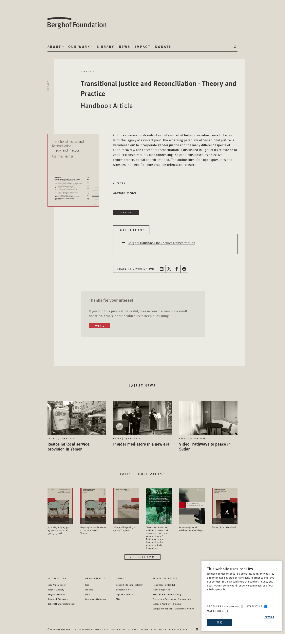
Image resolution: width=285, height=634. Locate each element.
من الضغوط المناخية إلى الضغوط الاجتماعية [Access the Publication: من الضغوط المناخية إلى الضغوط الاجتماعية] (124, 529)
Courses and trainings (95, 599)
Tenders (89, 589)
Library (105, 46)
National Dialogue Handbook (61, 603)
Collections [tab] (131, 229)
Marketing (215, 611)
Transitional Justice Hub (164, 584)
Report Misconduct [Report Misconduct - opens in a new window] (153, 629)
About (54, 46)
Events (88, 594)
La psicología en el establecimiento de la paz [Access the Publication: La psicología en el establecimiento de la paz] (191, 529)
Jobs (87, 584)
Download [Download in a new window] (126, 212)
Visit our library (142, 556)
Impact (142, 46)
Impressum (118, 629)
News (124, 46)
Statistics (254, 606)
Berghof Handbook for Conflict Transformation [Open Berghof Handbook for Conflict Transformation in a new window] (161, 242)
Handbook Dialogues (57, 599)
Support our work (124, 589)
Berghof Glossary (56, 589)
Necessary (223, 606)
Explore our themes (125, 594)
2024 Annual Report (57, 584)
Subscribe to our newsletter (129, 584)
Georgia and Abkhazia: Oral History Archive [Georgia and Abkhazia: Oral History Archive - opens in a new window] (173, 608)
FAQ (118, 599)
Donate (163, 46)
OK (219, 622)
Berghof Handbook (57, 594)
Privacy (133, 629)
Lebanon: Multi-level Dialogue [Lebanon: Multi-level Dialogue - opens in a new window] (167, 603)
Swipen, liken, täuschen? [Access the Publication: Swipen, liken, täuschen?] (224, 527)
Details (269, 617)
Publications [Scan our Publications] (57, 578)
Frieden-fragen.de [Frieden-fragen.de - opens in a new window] (161, 589)
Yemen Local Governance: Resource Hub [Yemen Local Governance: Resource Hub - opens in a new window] (172, 599)
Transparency (178, 629)
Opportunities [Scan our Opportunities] (95, 578)
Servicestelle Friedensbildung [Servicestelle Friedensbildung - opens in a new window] (167, 594)
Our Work (79, 46)
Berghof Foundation (77, 23)
